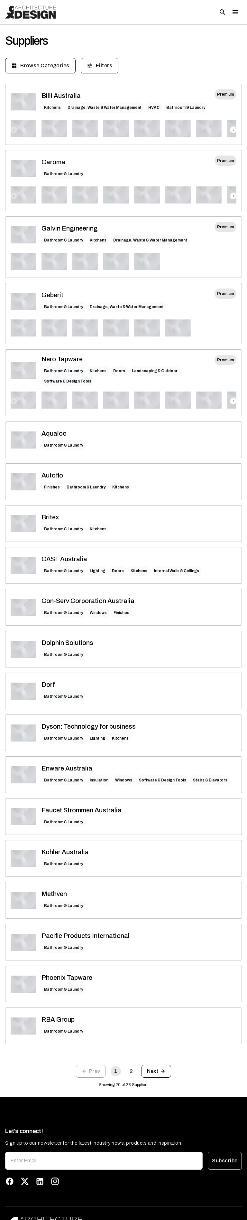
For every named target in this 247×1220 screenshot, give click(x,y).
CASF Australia (64, 559)
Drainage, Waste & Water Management (105, 107)
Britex (50, 517)
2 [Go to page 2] (131, 1071)
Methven (54, 893)
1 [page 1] (116, 1071)
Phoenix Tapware (66, 977)
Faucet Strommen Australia (81, 810)
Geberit (52, 294)
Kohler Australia (65, 852)
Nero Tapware (62, 359)
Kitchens (52, 107)
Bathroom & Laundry (185, 107)
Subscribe (225, 1160)
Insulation (99, 780)
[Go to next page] (156, 1071)
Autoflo (52, 475)
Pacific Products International (85, 935)
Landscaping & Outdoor (155, 371)
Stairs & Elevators (210, 780)
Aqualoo (54, 433)
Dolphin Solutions (67, 642)
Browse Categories (40, 65)
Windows (98, 612)
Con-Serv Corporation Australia (87, 600)
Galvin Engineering (69, 228)
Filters (99, 65)
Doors (119, 371)
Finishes (52, 487)
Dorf (48, 684)
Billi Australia (61, 95)
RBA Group (58, 1019)
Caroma (53, 162)
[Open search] (222, 12)
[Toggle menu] (235, 12)
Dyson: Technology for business (88, 726)
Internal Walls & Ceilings (176, 571)
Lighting (97, 571)
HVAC (154, 107)
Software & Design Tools (67, 381)
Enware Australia (66, 768)
